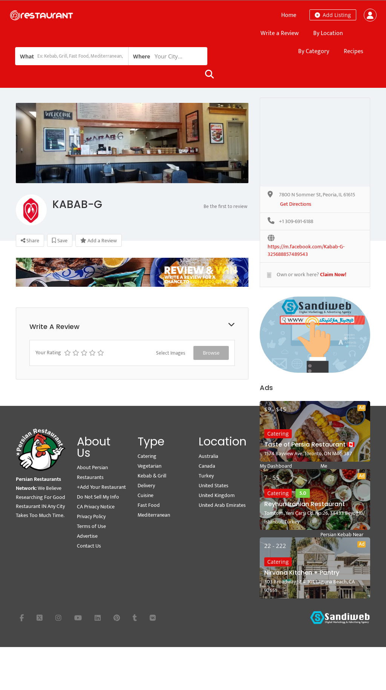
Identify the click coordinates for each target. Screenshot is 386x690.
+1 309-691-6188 (296, 222)
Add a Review (98, 240)
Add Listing (333, 14)
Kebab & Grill (152, 475)
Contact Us (89, 546)
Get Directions (295, 204)
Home (288, 15)
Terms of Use (91, 526)
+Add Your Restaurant (101, 487)
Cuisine (145, 495)
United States (213, 485)
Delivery (146, 485)
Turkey (206, 475)
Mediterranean (154, 515)
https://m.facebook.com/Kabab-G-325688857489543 (306, 247)
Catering (278, 433)
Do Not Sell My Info (98, 497)
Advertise (87, 536)
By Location (328, 33)
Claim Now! (333, 274)
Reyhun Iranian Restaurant (304, 504)
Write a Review (279, 33)
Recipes (353, 51)
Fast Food (149, 505)
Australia (208, 456)
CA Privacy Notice (96, 506)
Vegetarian (149, 466)
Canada (207, 466)
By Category (313, 51)
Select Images (170, 353)
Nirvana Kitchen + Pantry (301, 572)
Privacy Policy (91, 516)
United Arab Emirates (222, 505)
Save (59, 240)
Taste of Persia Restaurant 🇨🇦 (309, 444)
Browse (211, 352)
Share (30, 240)
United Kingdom (217, 495)
